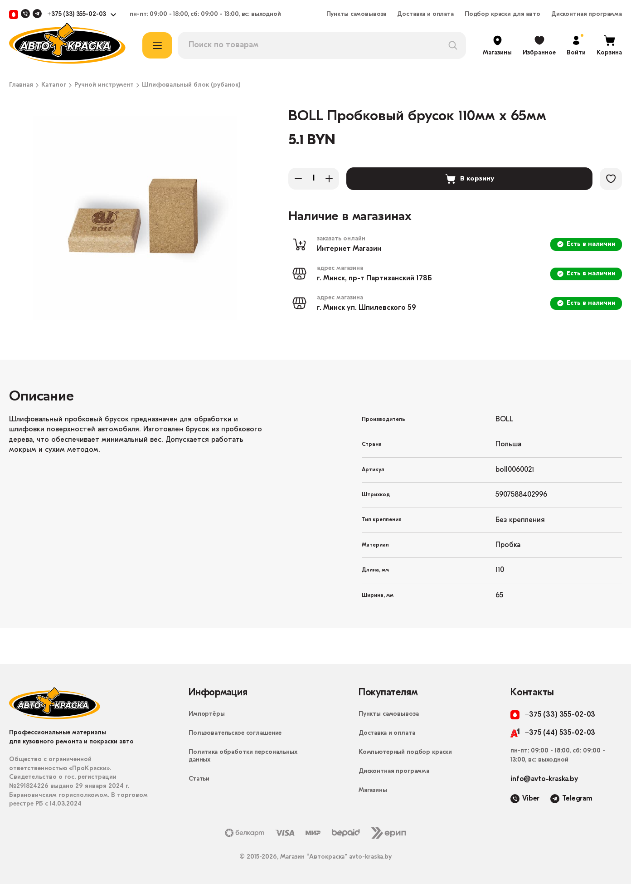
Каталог (53, 85)
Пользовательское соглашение (235, 733)
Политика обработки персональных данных (243, 756)
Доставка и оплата (425, 14)
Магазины (373, 790)
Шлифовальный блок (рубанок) (191, 85)
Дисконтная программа (586, 14)
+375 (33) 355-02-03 (76, 14)
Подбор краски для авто (502, 14)
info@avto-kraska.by (544, 779)
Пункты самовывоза (356, 14)
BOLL (504, 419)
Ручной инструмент (104, 85)
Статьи (199, 779)
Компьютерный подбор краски (405, 752)
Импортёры (207, 714)
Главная (21, 85)
